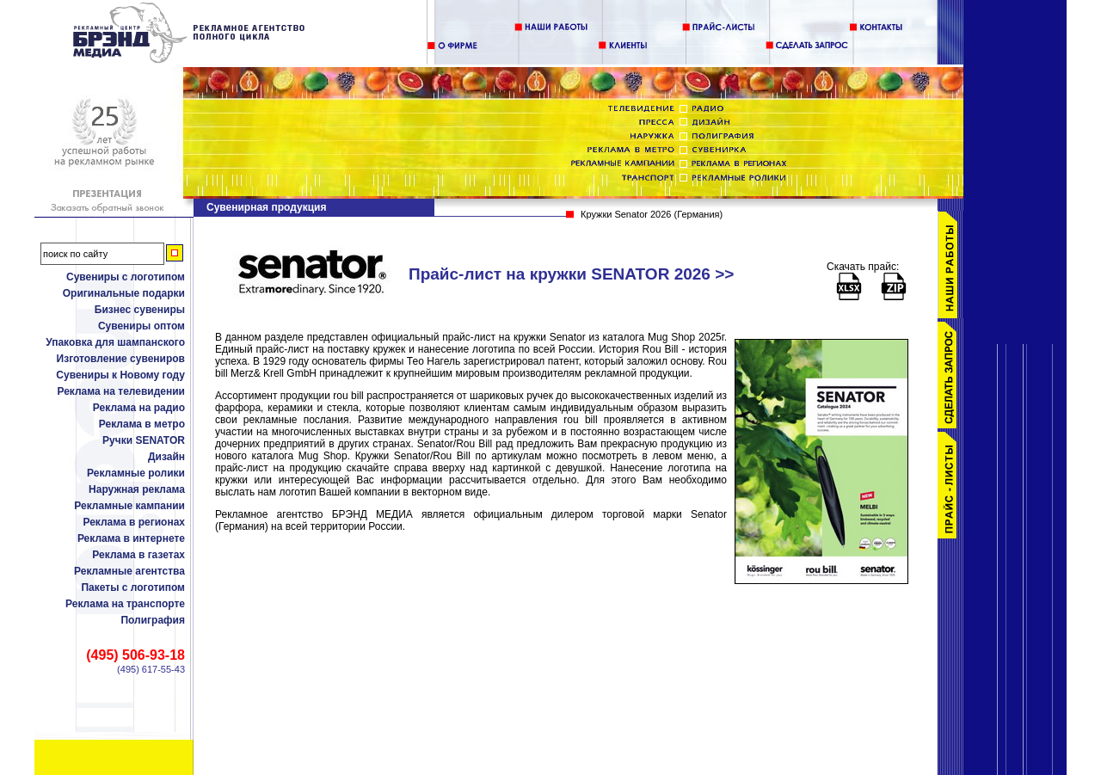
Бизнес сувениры (140, 310)
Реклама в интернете (131, 538)
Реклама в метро (142, 424)
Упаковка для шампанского (115, 342)
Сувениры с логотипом (125, 277)
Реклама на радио (139, 408)
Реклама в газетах (138, 555)
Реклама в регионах (134, 522)
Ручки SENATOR (143, 440)
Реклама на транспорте (125, 604)
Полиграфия (152, 620)
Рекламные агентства (129, 571)
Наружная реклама (137, 489)
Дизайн (166, 457)
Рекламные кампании (129, 506)
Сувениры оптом (141, 326)
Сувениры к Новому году (120, 375)
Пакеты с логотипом (133, 587)
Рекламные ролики (136, 473)
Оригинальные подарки (124, 293)
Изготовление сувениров (121, 359)
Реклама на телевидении (121, 391)
